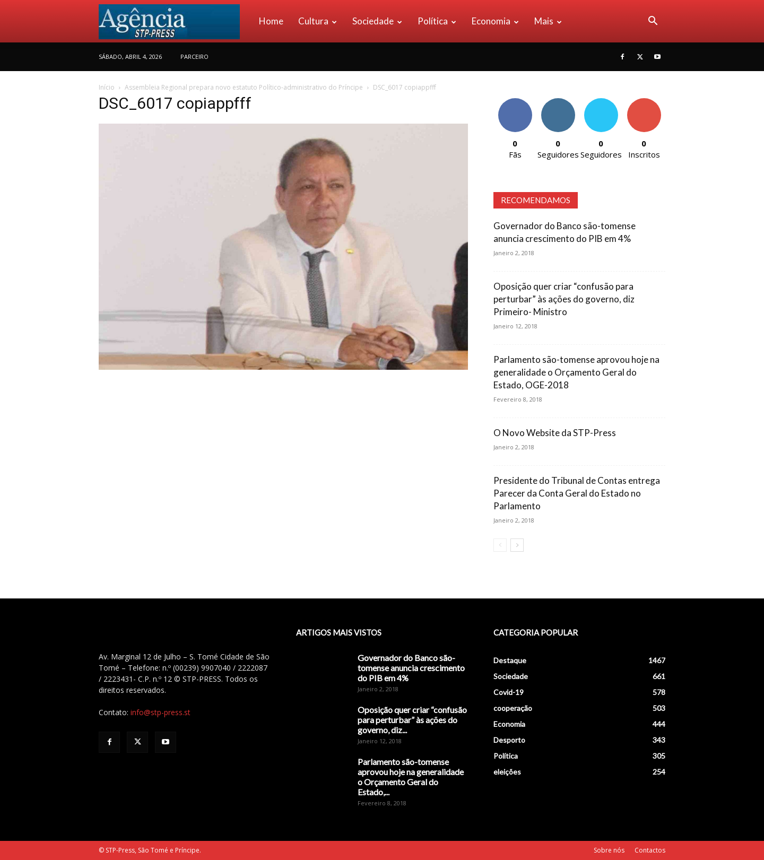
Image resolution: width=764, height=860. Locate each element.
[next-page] (517, 545)
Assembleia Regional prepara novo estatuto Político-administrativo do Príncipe (244, 87)
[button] (652, 22)
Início (107, 87)
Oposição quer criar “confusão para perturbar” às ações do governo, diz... (412, 720)
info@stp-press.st (160, 712)
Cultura (317, 21)
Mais (548, 21)
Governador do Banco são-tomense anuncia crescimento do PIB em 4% (411, 668)
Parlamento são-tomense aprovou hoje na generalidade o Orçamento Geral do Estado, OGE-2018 (576, 372)
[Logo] (175, 21)
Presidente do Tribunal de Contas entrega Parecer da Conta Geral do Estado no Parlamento (576, 493)
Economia (495, 21)
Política (437, 21)
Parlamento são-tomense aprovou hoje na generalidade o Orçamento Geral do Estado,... (411, 777)
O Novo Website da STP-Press (554, 432)
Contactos (650, 850)
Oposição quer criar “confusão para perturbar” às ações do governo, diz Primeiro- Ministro (564, 299)
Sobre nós (609, 850)
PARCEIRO (194, 56)
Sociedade (377, 21)
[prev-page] (500, 545)
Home (271, 21)
